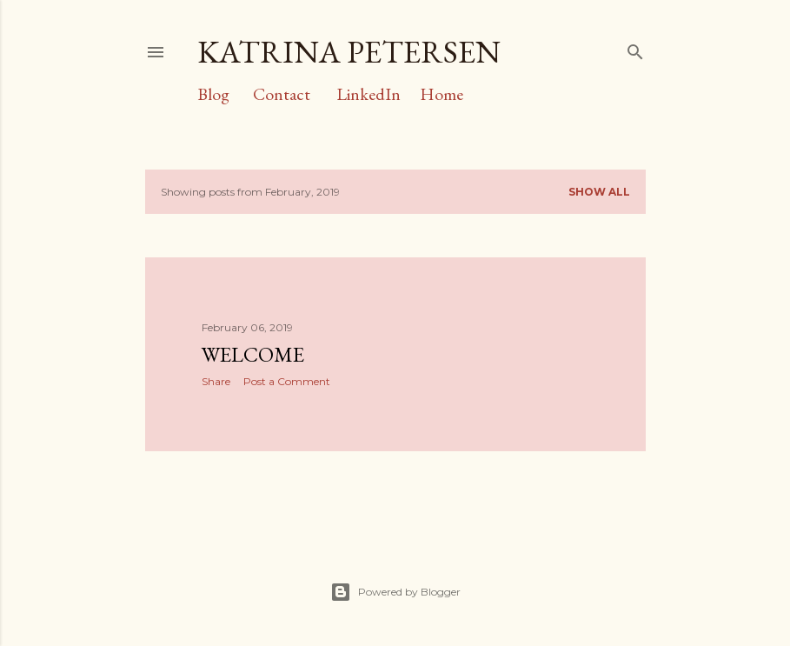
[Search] (635, 48)
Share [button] (216, 381)
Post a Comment (286, 381)
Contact (281, 94)
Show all (599, 191)
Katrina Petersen (349, 51)
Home (441, 94)
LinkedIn (368, 94)
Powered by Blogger (395, 592)
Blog (213, 94)
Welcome (253, 354)
